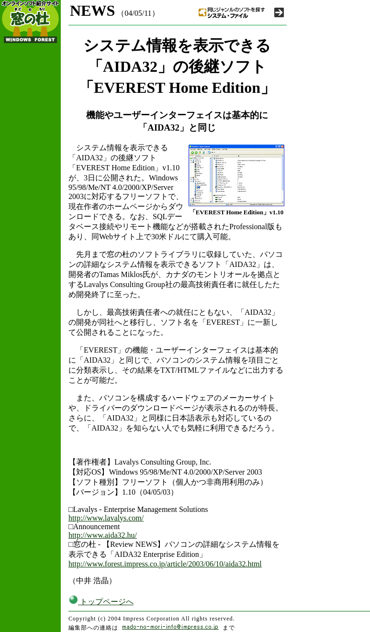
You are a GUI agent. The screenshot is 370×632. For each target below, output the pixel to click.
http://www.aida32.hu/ (102, 535)
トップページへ (101, 602)
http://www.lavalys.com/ (106, 518)
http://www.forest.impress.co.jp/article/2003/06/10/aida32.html (165, 564)
